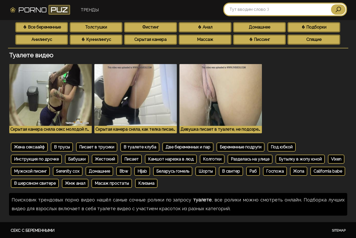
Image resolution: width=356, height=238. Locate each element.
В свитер (231, 171)
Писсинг (259, 39)
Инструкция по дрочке (36, 159)
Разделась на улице (250, 159)
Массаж (205, 39)
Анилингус (41, 39)
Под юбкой (282, 147)
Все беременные (42, 27)
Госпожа (275, 171)
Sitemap (339, 230)
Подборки (313, 27)
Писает (131, 159)
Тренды (90, 9)
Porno (40, 10)
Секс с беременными (32, 230)
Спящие (313, 39)
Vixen (336, 159)
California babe (327, 171)
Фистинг (150, 27)
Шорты (205, 171)
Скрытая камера (150, 39)
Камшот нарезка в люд (171, 159)
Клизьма (146, 183)
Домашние (99, 171)
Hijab (142, 171)
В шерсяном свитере (35, 183)
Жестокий (105, 159)
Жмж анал (75, 183)
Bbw (123, 171)
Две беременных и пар (187, 147)
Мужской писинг (30, 171)
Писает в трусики (96, 147)
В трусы (62, 147)
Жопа (298, 171)
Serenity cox (67, 171)
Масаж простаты (112, 183)
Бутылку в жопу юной (300, 159)
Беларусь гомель (172, 171)
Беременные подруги (240, 147)
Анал (204, 27)
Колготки (212, 159)
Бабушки (77, 159)
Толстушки (96, 27)
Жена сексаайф (29, 147)
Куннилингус (96, 39)
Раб (253, 171)
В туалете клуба (139, 147)
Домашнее (259, 27)
